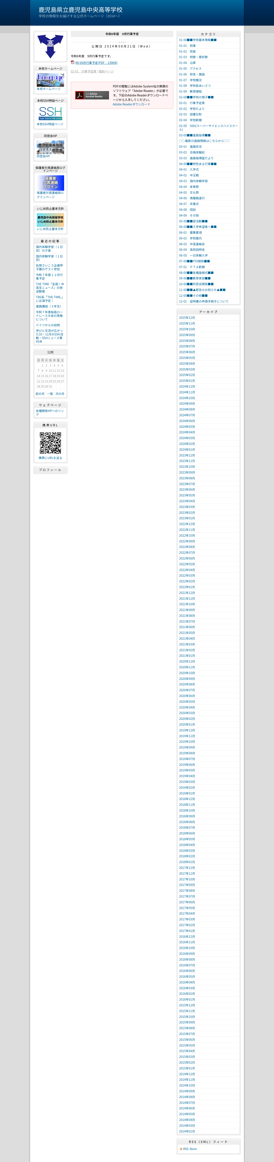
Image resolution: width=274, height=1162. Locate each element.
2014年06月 (187, 1108)
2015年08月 (187, 1028)
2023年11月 (187, 461)
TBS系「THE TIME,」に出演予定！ (50, 299)
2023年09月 (187, 472)
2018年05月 (187, 839)
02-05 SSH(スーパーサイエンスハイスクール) (208, 127)
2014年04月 (187, 1120)
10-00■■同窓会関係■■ (196, 284)
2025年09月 (187, 335)
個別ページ (106, 71)
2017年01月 (187, 931)
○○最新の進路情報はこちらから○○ (204, 141)
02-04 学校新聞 (190, 120)
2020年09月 (187, 678)
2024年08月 (187, 409)
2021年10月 (187, 604)
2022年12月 (187, 524)
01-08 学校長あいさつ (195, 85)
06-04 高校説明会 (192, 249)
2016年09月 (187, 953)
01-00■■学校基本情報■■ (198, 40)
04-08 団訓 (187, 209)
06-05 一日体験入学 (193, 255)
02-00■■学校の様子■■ (196, 97)
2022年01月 (187, 587)
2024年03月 (187, 438)
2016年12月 (187, 936)
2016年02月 (187, 993)
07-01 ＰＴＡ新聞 (192, 267)
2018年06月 (187, 833)
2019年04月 (187, 776)
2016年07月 (187, 965)
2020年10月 (187, 673)
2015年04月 (187, 1051)
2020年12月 (187, 661)
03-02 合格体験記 (192, 152)
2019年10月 (187, 741)
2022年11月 (187, 529)
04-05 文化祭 (189, 192)
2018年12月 (187, 799)
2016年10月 (187, 948)
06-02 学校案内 (190, 238)
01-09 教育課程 (190, 91)
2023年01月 (187, 518)
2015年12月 (187, 1005)
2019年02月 (187, 787)
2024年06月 (187, 421)
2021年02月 (187, 650)
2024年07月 (187, 415)
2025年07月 (187, 346)
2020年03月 (187, 713)
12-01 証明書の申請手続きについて (204, 301)
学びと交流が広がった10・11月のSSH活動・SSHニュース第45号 (49, 335)
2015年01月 (187, 1068)
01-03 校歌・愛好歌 (193, 57)
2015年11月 (187, 1011)
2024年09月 (187, 403)
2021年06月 (187, 627)
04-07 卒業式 (189, 204)
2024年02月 (187, 443)
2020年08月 (187, 684)
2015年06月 (187, 1039)
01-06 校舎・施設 (192, 74)
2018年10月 (187, 810)
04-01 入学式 (189, 169)
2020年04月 (187, 707)
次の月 (60, 393)
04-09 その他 (189, 215)
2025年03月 (187, 369)
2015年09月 (187, 1022)
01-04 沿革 (187, 63)
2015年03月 (187, 1056)
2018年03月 (187, 850)
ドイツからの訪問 (48, 325)
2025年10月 (187, 329)
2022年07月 (187, 552)
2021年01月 (187, 655)
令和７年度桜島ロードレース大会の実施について (49, 315)
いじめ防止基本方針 (50, 229)
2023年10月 (187, 466)
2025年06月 (187, 352)
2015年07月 (187, 1034)
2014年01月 (187, 1131)
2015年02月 (187, 1062)
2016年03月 (187, 988)
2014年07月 (187, 1102)
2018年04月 (187, 845)
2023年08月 (187, 478)
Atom (193, 1149)
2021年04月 (187, 638)
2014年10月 (187, 1085)
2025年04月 (187, 363)
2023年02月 (187, 512)
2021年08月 (187, 615)
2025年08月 (187, 340)
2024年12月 (187, 386)
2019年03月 (187, 782)
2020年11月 (187, 667)
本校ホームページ (48, 89)
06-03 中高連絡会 (192, 244)
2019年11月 (187, 736)
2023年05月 (187, 495)
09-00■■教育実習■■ (195, 278)
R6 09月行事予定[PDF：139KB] (96, 63)
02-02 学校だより (192, 108)
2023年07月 (187, 484)
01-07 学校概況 (190, 80)
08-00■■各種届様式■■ (196, 272)
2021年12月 (187, 593)
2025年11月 (187, 323)
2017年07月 (187, 896)
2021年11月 (187, 598)
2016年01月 (187, 999)
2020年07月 (187, 690)
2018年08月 (187, 822)
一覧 (50, 393)
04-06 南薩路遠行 (192, 198)
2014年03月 (187, 1125)
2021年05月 (187, 632)
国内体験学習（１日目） (49, 258)
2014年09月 (187, 1091)
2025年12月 (187, 317)
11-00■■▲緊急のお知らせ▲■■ (202, 290)
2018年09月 (187, 816)
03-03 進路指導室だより (196, 158)
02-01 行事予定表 (83, 71)
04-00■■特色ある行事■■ (198, 164)
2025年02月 (187, 375)
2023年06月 (187, 489)
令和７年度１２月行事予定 (49, 277)
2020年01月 (187, 724)
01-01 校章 (187, 45)
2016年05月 (187, 976)
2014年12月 (187, 1074)
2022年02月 (187, 581)
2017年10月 (187, 879)
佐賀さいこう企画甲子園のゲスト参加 (49, 267)
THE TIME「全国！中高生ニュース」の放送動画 (50, 287)
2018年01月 (187, 862)
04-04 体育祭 (189, 187)
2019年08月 (187, 753)
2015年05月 (187, 1045)
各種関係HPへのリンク (50, 412)
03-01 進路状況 (190, 146)
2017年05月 (187, 908)
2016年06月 (187, 971)
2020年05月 (187, 701)
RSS (186, 1149)
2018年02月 (187, 856)
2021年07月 (187, 621)
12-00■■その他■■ (193, 295)
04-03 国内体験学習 (193, 181)
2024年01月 (187, 449)
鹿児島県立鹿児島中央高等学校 (80, 9)
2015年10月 (187, 1016)
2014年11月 (187, 1079)
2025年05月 (187, 358)
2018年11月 (187, 804)
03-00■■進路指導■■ (195, 135)
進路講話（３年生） (49, 306)
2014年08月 (187, 1097)
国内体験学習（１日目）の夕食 (49, 248)
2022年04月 (187, 570)
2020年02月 (187, 718)
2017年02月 (187, 925)
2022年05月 (187, 564)
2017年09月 (187, 885)
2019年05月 (187, 770)
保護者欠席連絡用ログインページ (50, 195)
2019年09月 (187, 747)
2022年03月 (187, 575)
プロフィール (50, 469)
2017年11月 (187, 873)
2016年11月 (187, 942)
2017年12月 (187, 867)
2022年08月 (187, 547)
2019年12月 (187, 730)
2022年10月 (187, 535)
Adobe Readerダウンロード (131, 104)
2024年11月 (187, 392)
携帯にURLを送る (50, 458)
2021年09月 (187, 610)
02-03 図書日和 (190, 114)
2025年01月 (187, 380)
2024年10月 (187, 398)
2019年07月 (187, 759)
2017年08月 (187, 890)
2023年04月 (187, 501)
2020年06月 (187, 696)
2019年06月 (187, 764)
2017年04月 (187, 913)
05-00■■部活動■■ (193, 221)
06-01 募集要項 (190, 232)
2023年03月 (187, 507)
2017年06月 (187, 902)
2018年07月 (187, 827)
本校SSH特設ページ (50, 124)
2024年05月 (187, 426)
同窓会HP (43, 156)
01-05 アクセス (190, 68)
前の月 (40, 393)
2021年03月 (187, 644)
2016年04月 (187, 982)
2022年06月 (187, 558)
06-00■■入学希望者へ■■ (198, 226)
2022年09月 (187, 541)
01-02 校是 (187, 51)
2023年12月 (187, 455)
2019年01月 (187, 793)
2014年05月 (187, 1114)
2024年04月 (187, 432)
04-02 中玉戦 (189, 175)
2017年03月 (187, 919)
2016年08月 (187, 959)
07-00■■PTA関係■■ (194, 261)
